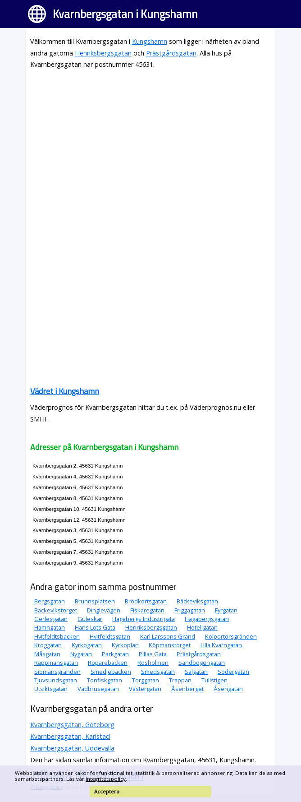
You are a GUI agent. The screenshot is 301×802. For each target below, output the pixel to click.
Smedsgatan (158, 672)
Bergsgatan (49, 601)
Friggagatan (189, 610)
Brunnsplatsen (95, 601)
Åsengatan (228, 689)
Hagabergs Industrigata (143, 619)
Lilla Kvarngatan (221, 645)
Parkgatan (115, 654)
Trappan (180, 680)
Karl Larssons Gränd (167, 636)
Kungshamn (149, 41)
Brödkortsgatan (146, 601)
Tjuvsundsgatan (55, 680)
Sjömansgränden (57, 672)
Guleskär (90, 619)
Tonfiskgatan (104, 680)
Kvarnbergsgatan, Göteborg (72, 724)
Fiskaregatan (147, 610)
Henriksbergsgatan (103, 53)
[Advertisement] (150, 140)
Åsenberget (187, 689)
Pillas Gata (153, 654)
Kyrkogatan (87, 645)
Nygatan (81, 654)
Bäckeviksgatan (197, 601)
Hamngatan (49, 627)
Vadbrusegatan (98, 689)
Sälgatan (196, 672)
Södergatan (233, 672)
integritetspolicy (106, 778)
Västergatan (145, 689)
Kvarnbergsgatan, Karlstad (70, 736)
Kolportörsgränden (231, 636)
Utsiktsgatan (51, 689)
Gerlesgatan (51, 619)
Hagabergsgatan (207, 619)
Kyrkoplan (125, 645)
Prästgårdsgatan (171, 53)
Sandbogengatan (201, 662)
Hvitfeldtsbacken (57, 636)
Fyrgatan (226, 610)
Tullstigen (214, 680)
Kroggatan (48, 645)
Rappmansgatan (56, 662)
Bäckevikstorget (55, 610)
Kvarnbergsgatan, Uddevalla (72, 748)
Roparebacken (108, 662)
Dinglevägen (103, 610)
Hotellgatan (202, 627)
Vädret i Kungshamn (64, 391)
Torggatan (145, 680)
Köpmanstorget (170, 645)
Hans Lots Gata (95, 627)
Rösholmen (153, 662)
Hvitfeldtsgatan (110, 636)
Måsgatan (47, 654)
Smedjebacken (111, 672)
